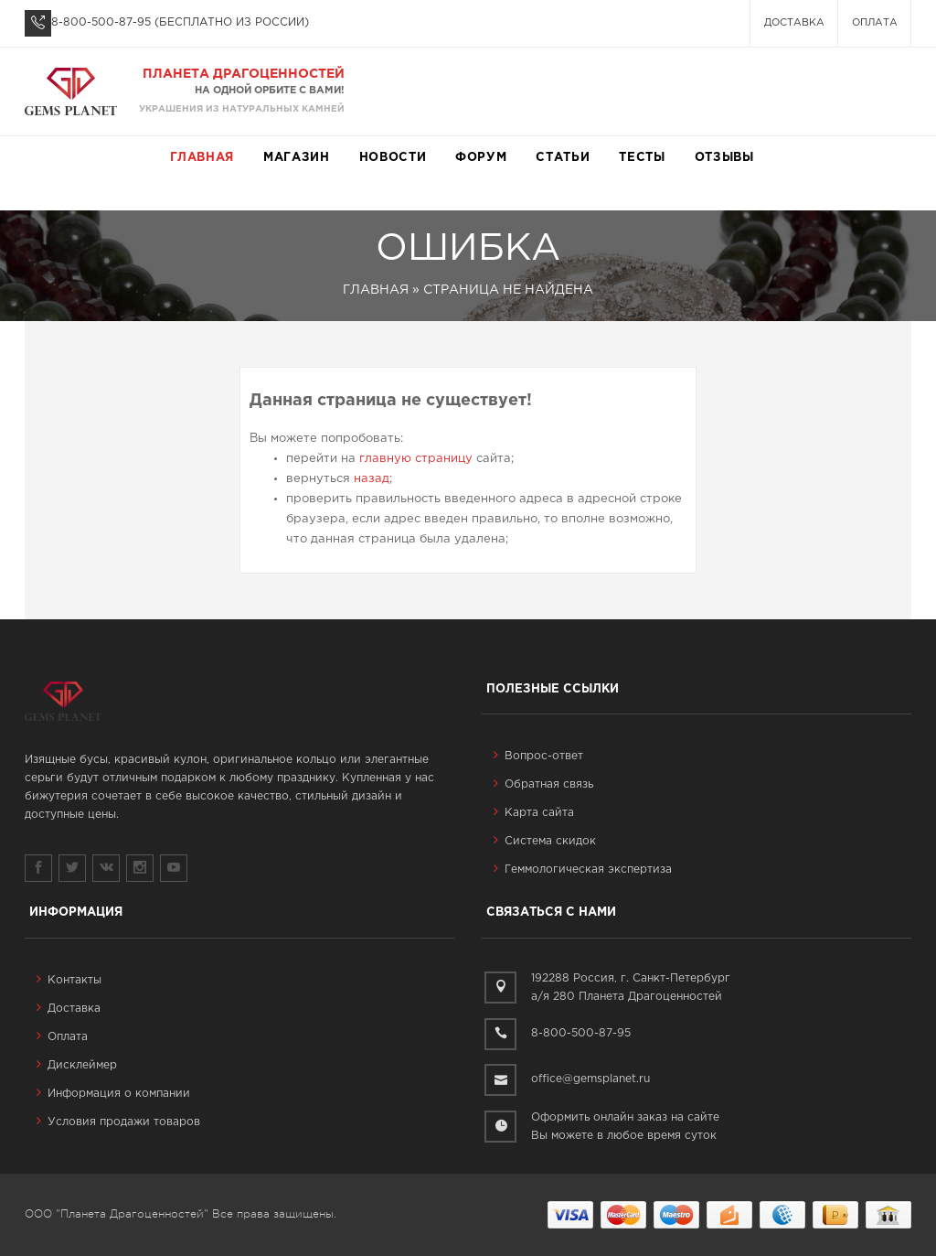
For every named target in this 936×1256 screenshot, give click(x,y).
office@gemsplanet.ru (590, 1079)
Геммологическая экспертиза (583, 869)
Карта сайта (534, 813)
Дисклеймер (77, 1065)
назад (371, 479)
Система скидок (545, 841)
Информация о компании (113, 1094)
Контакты (69, 980)
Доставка (794, 22)
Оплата (875, 22)
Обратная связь (543, 784)
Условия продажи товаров (118, 1122)
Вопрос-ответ (538, 756)
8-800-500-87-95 (101, 22)
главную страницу (416, 459)
